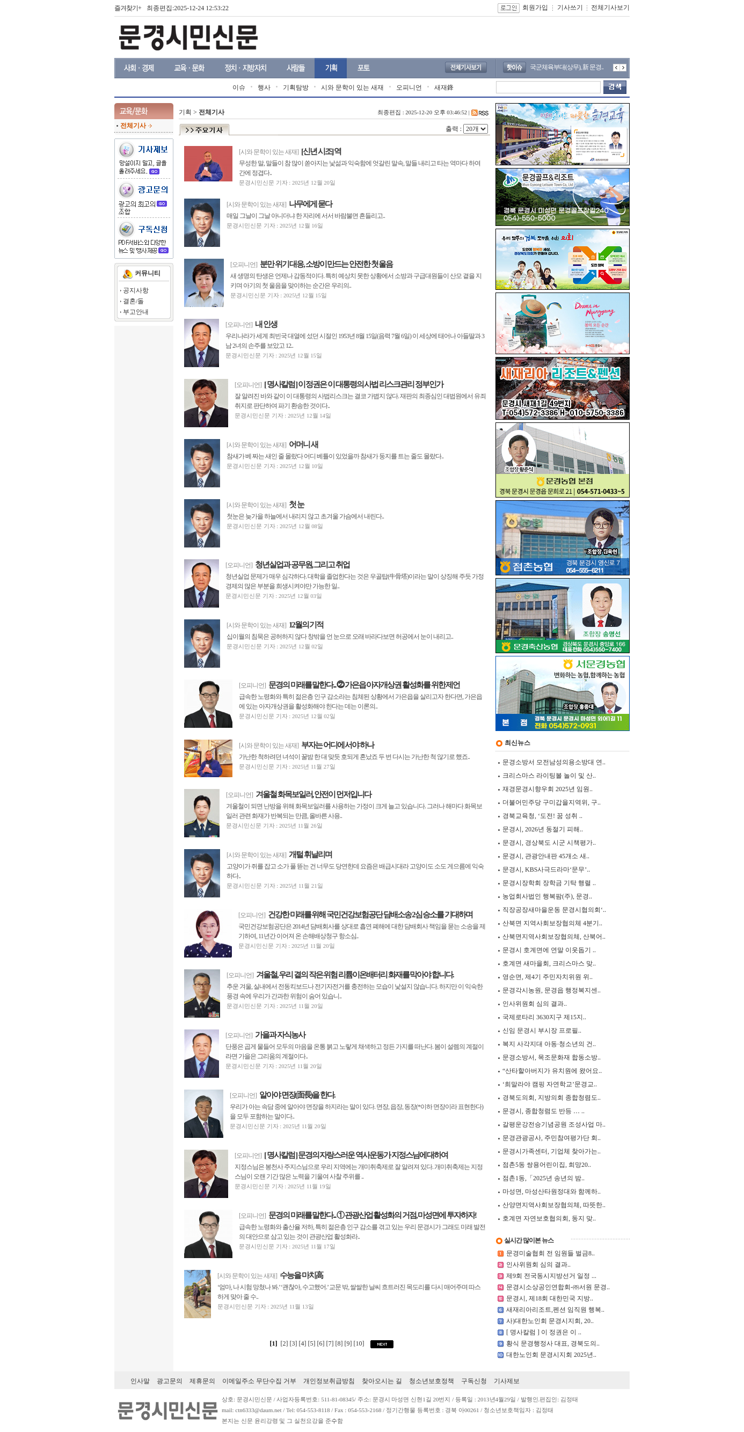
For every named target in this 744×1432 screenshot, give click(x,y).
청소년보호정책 (431, 1381)
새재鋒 (444, 87)
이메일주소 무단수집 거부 (259, 1381)
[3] (294, 1343)
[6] (321, 1343)
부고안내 (136, 312)
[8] (340, 1343)
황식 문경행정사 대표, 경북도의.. (553, 1343)
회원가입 (535, 7)
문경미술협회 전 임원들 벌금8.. (550, 1253)
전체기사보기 (610, 7)
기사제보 (507, 1381)
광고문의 (170, 1381)
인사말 (140, 1381)
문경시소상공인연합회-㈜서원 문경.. (558, 1287)
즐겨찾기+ (127, 8)
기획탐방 (296, 87)
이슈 (238, 87)
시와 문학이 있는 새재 (352, 87)
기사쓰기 (570, 7)
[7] (330, 1343)
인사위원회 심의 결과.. (538, 1264)
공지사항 (136, 290)
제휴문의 (202, 1381)
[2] (284, 1343)
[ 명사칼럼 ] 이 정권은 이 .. (543, 1332)
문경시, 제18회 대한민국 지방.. (549, 1298)
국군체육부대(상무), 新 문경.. (566, 67)
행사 (264, 87)
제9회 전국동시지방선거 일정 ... (551, 1276)
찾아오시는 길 (382, 1381)
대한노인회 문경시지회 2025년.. (551, 1354)
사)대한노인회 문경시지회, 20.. (550, 1321)
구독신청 (474, 1381)
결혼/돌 (133, 301)
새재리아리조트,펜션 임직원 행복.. (555, 1309)
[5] (312, 1343)
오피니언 (409, 87)
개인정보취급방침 (329, 1381)
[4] (303, 1343)
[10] (360, 1343)
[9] (349, 1343)
